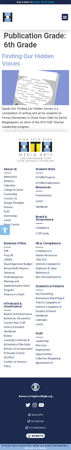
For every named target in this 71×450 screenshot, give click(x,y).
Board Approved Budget (18, 264)
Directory (41, 345)
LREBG (8, 259)
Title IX (40, 259)
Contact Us (10, 198)
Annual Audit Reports (16, 268)
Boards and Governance (18, 314)
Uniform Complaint (47, 264)
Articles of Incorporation (18, 348)
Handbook (42, 206)
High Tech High (44, 2)
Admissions (10, 176)
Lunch (7, 220)
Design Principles (14, 203)
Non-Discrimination (47, 277)
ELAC (7, 211)
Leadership (42, 341)
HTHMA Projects (45, 177)
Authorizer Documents (17, 318)
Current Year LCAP (15, 322)
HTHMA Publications (48, 183)
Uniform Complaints (47, 307)
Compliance (42, 227)
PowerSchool (43, 195)
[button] (5, 230)
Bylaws (8, 335)
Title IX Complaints (47, 302)
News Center (12, 224)
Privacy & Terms (36, 448)
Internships (10, 216)
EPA (6, 251)
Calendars (10, 185)
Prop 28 (8, 255)
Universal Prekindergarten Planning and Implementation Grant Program (17, 281)
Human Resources (46, 255)
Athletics (9, 181)
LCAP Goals (42, 233)
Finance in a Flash (14, 294)
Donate (8, 207)
